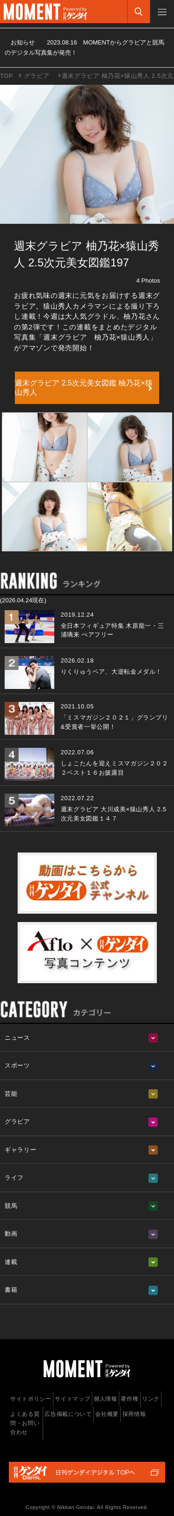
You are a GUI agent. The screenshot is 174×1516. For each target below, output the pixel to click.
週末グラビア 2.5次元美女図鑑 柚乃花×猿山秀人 (83, 387)
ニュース (17, 1037)
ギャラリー (20, 1149)
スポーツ (17, 1065)
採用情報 (134, 1414)
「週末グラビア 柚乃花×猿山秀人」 (96, 337)
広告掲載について (68, 1414)
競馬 (11, 1205)
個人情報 (105, 1399)
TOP (6, 75)
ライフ (14, 1177)
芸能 (11, 1093)
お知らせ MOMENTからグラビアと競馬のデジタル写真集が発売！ (84, 47)
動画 (11, 1233)
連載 (11, 1261)
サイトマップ (72, 1399)
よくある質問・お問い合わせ (24, 1423)
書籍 (11, 1289)
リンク (151, 1399)
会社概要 (107, 1414)
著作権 (129, 1399)
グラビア (37, 75)
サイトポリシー (31, 1399)
